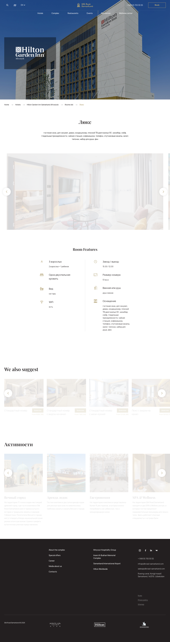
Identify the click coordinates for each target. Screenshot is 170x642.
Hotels (40, 13)
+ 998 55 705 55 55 (135, 5)
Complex (55, 13)
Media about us (55, 566)
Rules (140, 596)
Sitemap (141, 604)
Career (52, 560)
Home (6, 105)
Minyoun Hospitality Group (104, 550)
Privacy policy (143, 600)
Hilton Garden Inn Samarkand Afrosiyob (43, 105)
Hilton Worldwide (100, 569)
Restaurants (73, 13)
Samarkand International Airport (107, 563)
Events (90, 13)
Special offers (54, 555)
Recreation (105, 13)
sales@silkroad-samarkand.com (151, 568)
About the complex (57, 550)
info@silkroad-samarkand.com (151, 564)
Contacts (53, 571)
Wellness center (126, 13)
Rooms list (69, 105)
